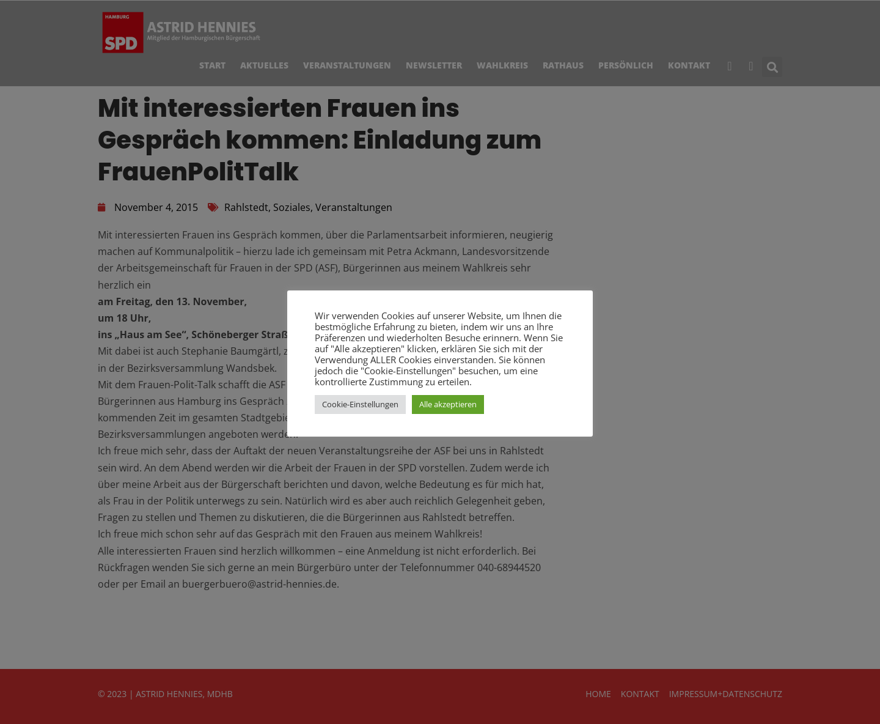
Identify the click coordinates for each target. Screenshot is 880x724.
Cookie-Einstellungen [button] (360, 404)
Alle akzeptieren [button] (448, 404)
